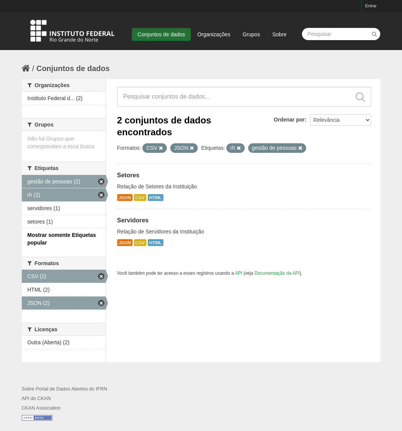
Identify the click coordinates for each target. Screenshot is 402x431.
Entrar (371, 5)
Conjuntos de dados (161, 34)
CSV (140, 197)
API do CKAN (36, 398)
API (238, 273)
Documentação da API (277, 273)
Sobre (279, 34)
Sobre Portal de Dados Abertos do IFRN (64, 389)
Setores (128, 175)
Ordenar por (289, 120)
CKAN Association (41, 408)
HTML (155, 197)
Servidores (133, 220)
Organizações (213, 34)
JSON (125, 197)
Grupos (251, 34)
